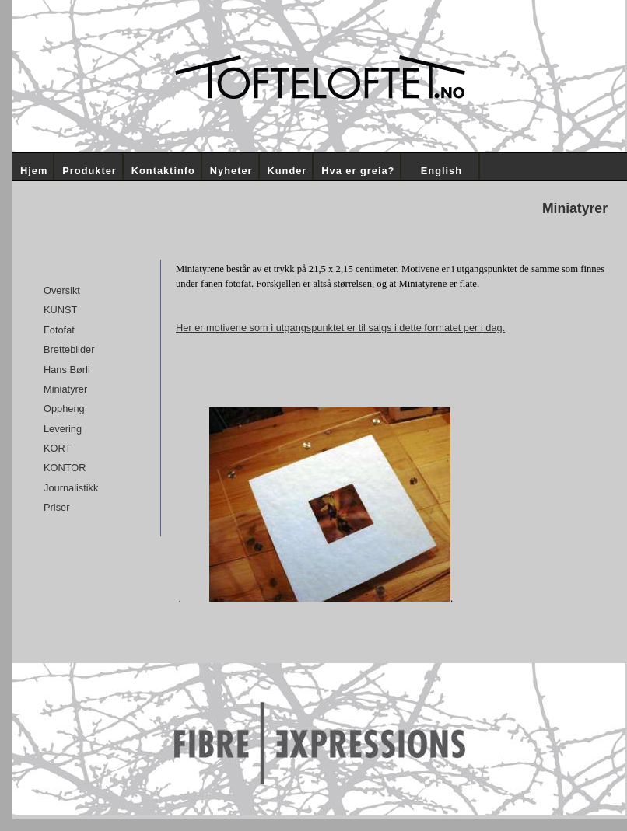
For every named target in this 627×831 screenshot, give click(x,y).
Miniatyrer (65, 389)
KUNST (60, 310)
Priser (56, 507)
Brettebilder (69, 349)
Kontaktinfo (163, 170)
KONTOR (65, 467)
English (441, 170)
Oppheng (64, 408)
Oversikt (62, 290)
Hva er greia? (357, 170)
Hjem (33, 170)
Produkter (89, 170)
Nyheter (231, 170)
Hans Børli (67, 369)
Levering (63, 429)
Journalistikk (71, 488)
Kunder (287, 170)
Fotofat (59, 330)
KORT (57, 448)
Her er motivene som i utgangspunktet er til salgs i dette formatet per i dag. (340, 327)
